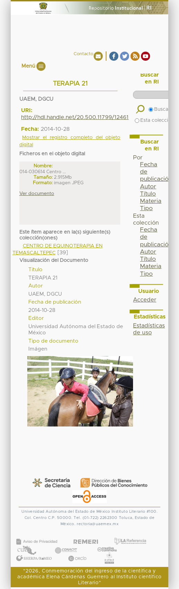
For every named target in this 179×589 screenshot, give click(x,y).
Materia (150, 201)
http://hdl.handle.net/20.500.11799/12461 (75, 117)
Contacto (83, 54)
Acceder (144, 300)
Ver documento (36, 193)
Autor (148, 187)
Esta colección (154, 120)
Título (148, 194)
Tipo (146, 208)
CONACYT (65, 543)
